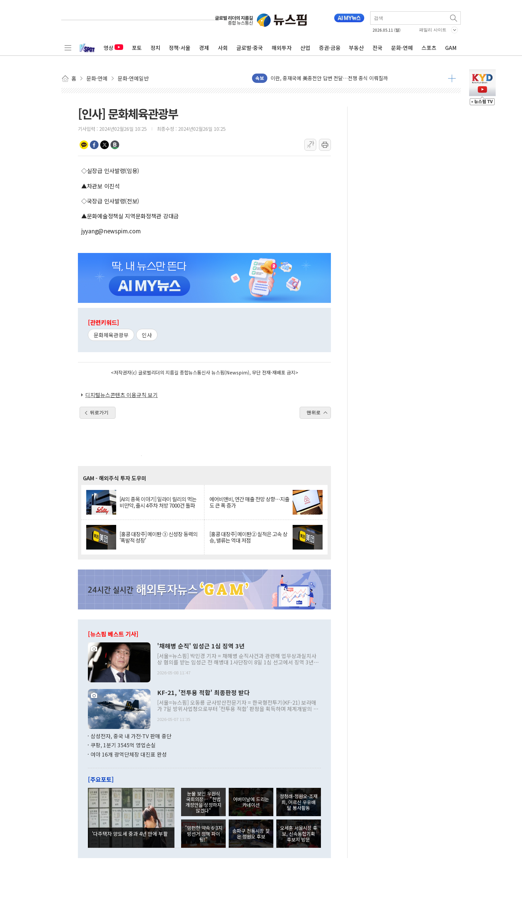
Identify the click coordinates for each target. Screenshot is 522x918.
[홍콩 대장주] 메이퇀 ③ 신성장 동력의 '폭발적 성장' (158, 537)
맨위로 (314, 412)
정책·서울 (179, 48)
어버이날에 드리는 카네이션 (251, 802)
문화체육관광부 (111, 335)
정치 (155, 48)
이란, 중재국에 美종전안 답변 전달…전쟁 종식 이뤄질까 (329, 78)
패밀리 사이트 (432, 29)
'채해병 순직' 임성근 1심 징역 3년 (201, 646)
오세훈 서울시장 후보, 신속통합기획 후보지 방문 (298, 833)
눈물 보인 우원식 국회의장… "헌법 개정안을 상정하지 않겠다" (203, 802)
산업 (305, 48)
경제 (204, 48)
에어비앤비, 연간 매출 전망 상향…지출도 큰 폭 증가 (249, 502)
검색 (454, 18)
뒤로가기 (99, 412)
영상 (113, 48)
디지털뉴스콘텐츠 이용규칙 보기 (121, 395)
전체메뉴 (68, 47)
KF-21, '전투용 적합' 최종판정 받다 (203, 692)
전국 (378, 48)
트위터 (104, 144)
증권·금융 (330, 48)
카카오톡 (84, 144)
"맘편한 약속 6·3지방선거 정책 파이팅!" (203, 833)
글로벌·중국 (249, 48)
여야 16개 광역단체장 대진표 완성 (129, 754)
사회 (223, 48)
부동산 (356, 48)
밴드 (115, 144)
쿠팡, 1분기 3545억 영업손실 (123, 745)
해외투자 (282, 48)
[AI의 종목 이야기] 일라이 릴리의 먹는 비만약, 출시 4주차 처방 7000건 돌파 (158, 502)
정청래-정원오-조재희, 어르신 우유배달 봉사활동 (299, 802)
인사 (147, 335)
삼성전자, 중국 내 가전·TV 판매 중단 (131, 736)
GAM (451, 48)
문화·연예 (402, 48)
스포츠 (428, 48)
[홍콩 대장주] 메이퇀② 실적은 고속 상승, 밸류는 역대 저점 (248, 537)
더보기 (451, 78)
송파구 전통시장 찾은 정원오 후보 (251, 833)
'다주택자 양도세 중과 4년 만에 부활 (130, 833)
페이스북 (94, 144)
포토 (137, 48)
